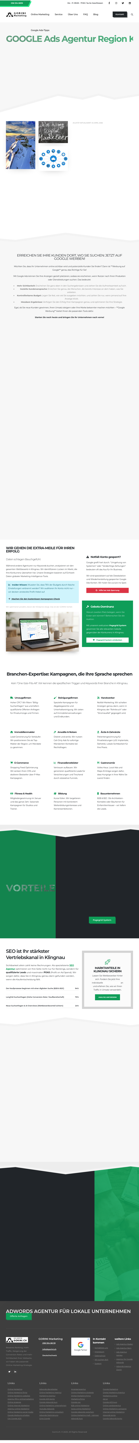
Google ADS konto (47, 1402)
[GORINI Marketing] (17, 1341)
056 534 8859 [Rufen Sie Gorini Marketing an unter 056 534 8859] (16, 3)
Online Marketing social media (21, 1415)
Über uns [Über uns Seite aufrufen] (73, 14)
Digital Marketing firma (81, 1399)
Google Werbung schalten (19, 1418)
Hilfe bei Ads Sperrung (107, 590)
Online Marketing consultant (51, 1415)
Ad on (105, 1402)
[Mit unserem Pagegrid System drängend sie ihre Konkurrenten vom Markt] (102, 920)
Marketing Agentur (47, 1399)
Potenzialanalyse (111, 983)
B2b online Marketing (80, 1408)
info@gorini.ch (49, 1349)
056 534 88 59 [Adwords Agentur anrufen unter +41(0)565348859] (49, 1343)
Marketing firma (78, 1402)
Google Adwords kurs (48, 1405)
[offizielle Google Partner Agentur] (80, 1346)
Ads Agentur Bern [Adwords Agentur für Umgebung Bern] (124, 1351)
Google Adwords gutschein (82, 1415)
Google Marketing (110, 1392)
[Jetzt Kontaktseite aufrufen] (120, 14)
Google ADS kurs (110, 1405)
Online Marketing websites (19, 1399)
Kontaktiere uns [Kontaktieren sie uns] (101, 1348)
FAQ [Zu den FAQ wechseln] (85, 14)
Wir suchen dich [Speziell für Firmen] (101, 1360)
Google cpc (76, 1405)
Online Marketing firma (18, 1395)
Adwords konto (109, 1418)
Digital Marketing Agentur (114, 1395)
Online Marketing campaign (115, 1412)
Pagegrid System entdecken (107, 640)
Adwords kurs (77, 1421)
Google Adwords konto (112, 1421)
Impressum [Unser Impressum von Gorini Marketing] (99, 1352)
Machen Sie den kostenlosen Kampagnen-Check (34, 599)
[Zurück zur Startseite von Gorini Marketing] (17, 14)
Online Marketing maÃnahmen (85, 1418)
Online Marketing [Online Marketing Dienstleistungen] (40, 14)
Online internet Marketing (19, 1408)
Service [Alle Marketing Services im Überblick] (58, 14)
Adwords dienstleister (48, 1392)
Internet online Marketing (114, 1415)
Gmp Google (44, 1421)
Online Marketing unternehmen (53, 1408)
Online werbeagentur (112, 1408)
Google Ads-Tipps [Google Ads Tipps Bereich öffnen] (40, 30)
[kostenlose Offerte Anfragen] (18, 1316)
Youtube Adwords (47, 1412)
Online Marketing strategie (82, 1395)
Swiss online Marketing (81, 1412)
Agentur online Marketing (19, 1412)
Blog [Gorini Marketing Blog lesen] (95, 14)
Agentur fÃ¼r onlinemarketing (21, 1402)
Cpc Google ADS (15, 1421)
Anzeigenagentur (78, 1392)
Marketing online (110, 1399)
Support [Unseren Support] (98, 1364)
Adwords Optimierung (49, 1418)
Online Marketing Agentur (50, 1395)
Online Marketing (15, 1392)
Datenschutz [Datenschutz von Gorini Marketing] (100, 1356)
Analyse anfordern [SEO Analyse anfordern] (107, 997)
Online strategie (14, 1405)
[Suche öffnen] (132, 14)
